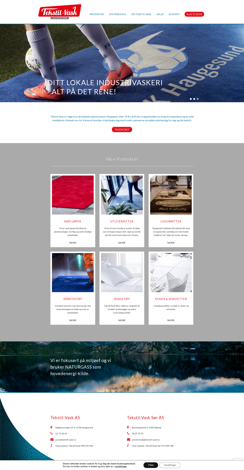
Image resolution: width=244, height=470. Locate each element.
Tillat (150, 465)
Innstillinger (170, 465)
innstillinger (121, 466)
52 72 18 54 (194, 14)
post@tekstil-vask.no (65, 439)
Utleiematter (122, 221)
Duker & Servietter (171, 299)
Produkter (96, 14)
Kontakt (174, 14)
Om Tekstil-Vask (141, 14)
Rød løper (72, 221)
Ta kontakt (122, 129)
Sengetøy (122, 299)
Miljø (160, 14)
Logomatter (170, 221)
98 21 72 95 (137, 433)
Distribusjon (117, 14)
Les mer (72, 242)
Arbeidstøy (72, 299)
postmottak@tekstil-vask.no (146, 439)
